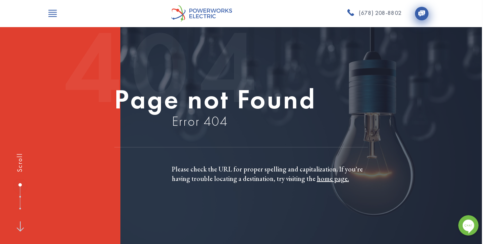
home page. (333, 178)
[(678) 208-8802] (374, 13)
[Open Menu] (52, 13)
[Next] (20, 226)
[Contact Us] (421, 13)
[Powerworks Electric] (201, 13)
